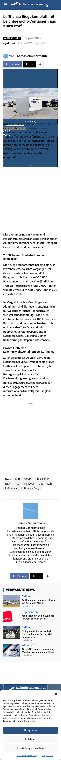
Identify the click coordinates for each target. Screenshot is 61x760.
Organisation (30, 612)
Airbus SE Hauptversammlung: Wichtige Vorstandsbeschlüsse (38, 651)
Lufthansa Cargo (31, 488)
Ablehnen (30, 739)
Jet (41, 483)
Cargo (27, 478)
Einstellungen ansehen (30, 748)
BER (17, 478)
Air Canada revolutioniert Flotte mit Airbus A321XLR (39, 602)
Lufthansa (11, 488)
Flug (17, 483)
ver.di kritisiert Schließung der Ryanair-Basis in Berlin (38, 617)
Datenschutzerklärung (27, 755)
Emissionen (42, 478)
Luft (49, 483)
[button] (56, 694)
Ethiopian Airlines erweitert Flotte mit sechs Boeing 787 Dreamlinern (37, 634)
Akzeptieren (30, 730)
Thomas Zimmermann (31, 56)
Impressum (47, 755)
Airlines (26, 596)
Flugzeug (29, 483)
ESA (7, 483)
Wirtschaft (12, 38)
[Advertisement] (30, 197)
